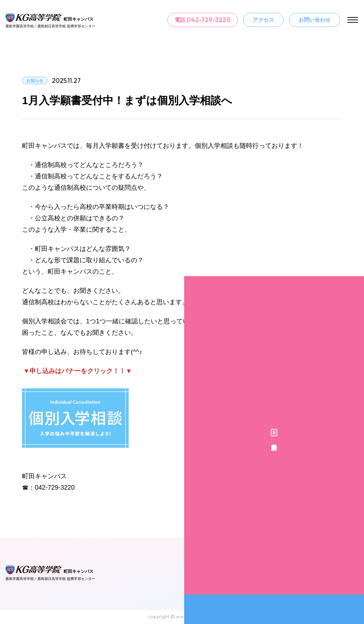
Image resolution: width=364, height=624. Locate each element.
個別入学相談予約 (355, 336)
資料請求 (355, 276)
